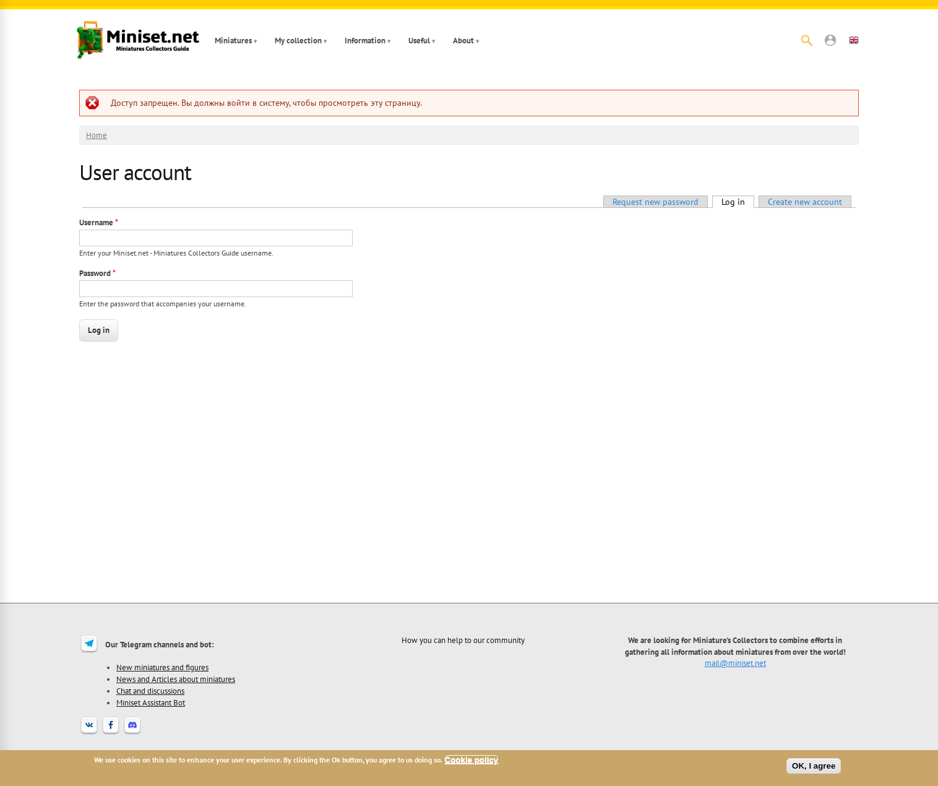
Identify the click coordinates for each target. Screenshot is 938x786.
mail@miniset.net (735, 663)
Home (96, 135)
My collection (298, 40)
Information (365, 40)
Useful (419, 40)
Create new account (805, 201)
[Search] (807, 40)
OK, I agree (813, 766)
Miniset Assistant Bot (150, 702)
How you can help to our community (463, 640)
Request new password (656, 201)
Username (98, 222)
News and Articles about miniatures (175, 679)
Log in (737, 201)
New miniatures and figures (162, 667)
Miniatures (233, 40)
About (463, 40)
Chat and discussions (150, 691)
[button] (830, 40)
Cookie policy (472, 759)
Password (97, 273)
